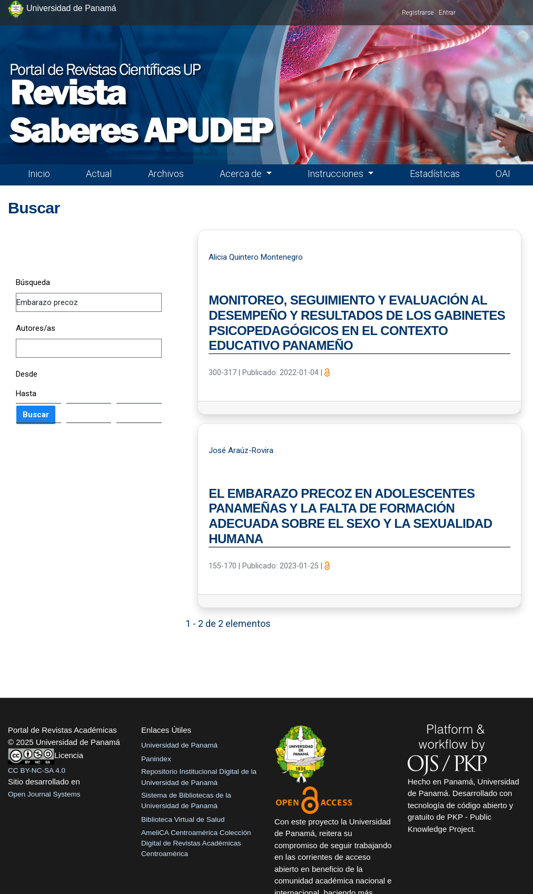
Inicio (39, 173)
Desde (26, 374)
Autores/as (35, 328)
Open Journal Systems (44, 794)
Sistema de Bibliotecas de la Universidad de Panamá (186, 800)
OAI (503, 173)
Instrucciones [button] (337, 173)
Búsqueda (33, 282)
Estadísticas (435, 173)
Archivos (166, 173)
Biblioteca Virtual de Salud (182, 819)
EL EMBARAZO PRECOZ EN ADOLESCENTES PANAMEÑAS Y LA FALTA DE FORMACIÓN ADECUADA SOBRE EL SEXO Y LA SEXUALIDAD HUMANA (350, 516)
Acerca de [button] (242, 173)
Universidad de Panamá (179, 745)
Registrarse (417, 12)
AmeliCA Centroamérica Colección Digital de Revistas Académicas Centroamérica (196, 843)
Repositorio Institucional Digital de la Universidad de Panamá (198, 777)
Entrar (447, 12)
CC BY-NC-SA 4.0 (36, 770)
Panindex (156, 759)
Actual (99, 173)
